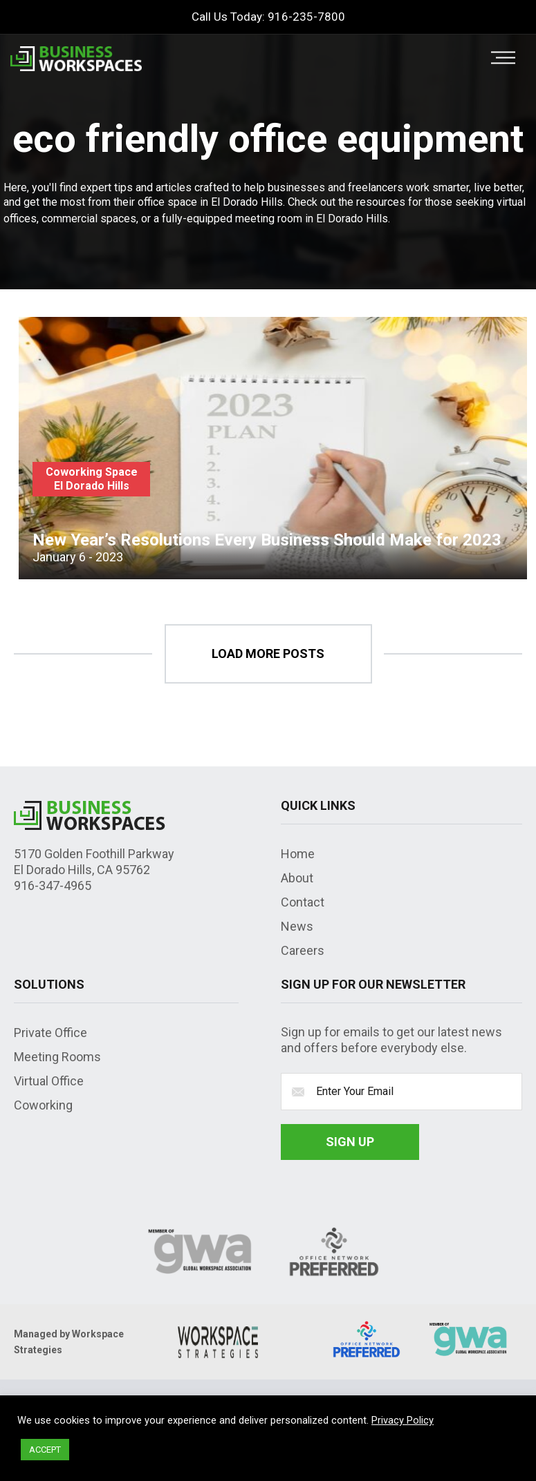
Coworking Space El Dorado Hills (92, 478)
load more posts (268, 653)
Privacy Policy (402, 1420)
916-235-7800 (306, 16)
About (297, 878)
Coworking (43, 1105)
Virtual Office (49, 1081)
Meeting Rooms (57, 1056)
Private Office (50, 1032)
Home (298, 853)
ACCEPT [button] (45, 1449)
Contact (302, 902)
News (297, 926)
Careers (302, 950)
